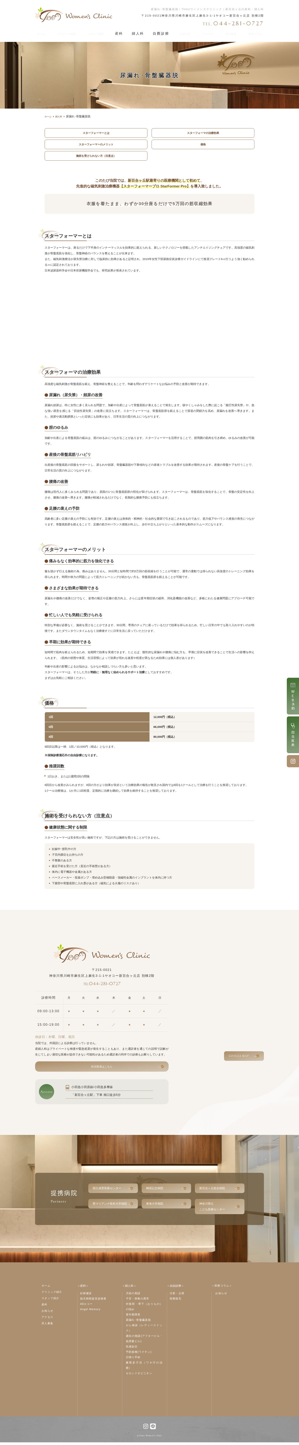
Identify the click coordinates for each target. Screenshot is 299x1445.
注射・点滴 (177, 1295)
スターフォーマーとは (96, 133)
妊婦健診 (86, 1295)
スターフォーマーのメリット (96, 144)
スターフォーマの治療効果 (203, 133)
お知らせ (183, 32)
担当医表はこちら (102, 1068)
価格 (203, 144)
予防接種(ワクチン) (139, 1354)
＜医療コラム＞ (221, 1288)
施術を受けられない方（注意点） (96, 156)
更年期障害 (133, 1317)
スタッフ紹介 (101, 32)
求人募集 (229, 32)
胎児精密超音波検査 (93, 1301)
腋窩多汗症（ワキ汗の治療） (144, 1368)
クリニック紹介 (68, 32)
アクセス (206, 32)
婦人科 (140, 32)
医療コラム (253, 32)
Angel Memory (90, 1311)
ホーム (41, 32)
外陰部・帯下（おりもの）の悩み (144, 1309)
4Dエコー (86, 1306)
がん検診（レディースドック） (144, 1330)
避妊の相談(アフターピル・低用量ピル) (144, 1341)
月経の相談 (133, 1295)
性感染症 (132, 1349)
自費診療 (161, 32)
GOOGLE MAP (239, 1057)
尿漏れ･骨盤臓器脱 (138, 1322)
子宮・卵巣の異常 (137, 1301)
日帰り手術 (133, 1359)
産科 (124, 32)
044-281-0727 (101, 984)
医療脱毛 (176, 1301)
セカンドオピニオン (139, 1375)
